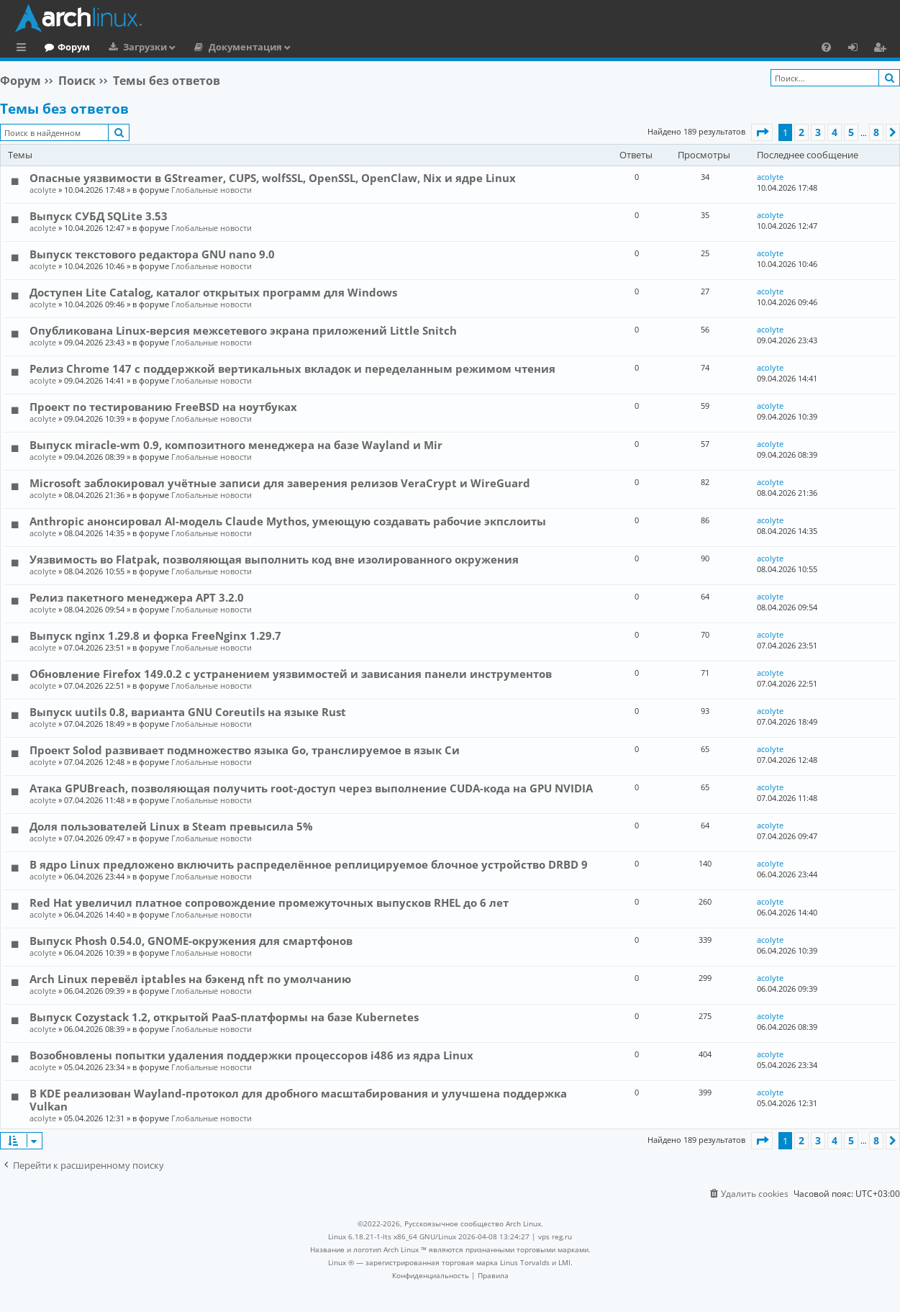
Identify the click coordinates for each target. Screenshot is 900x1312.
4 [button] (834, 132)
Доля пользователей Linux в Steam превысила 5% (171, 826)
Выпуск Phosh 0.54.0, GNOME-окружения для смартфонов (191, 940)
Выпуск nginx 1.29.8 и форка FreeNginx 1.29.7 (155, 635)
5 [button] (851, 132)
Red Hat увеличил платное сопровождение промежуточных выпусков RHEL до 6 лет (269, 902)
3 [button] (818, 132)
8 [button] (876, 132)
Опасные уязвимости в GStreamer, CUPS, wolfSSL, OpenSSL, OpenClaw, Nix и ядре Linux (272, 178)
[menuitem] (826, 47)
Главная (65, 46)
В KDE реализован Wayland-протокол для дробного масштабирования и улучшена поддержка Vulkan (298, 1099)
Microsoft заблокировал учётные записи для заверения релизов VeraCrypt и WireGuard (279, 483)
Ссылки (24, 49)
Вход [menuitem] (858, 49)
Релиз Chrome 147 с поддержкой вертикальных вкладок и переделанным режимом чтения (292, 368)
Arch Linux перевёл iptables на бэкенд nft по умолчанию (190, 979)
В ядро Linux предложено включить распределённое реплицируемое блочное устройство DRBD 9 (308, 864)
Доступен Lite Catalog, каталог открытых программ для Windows (213, 292)
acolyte (42, 189)
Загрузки (204, 46)
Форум (133, 46)
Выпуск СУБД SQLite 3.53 (98, 216)
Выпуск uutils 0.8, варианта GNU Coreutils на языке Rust (187, 712)
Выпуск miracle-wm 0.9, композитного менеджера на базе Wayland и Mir (235, 445)
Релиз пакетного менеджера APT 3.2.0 (136, 597)
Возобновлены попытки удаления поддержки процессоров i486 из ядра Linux (251, 1055)
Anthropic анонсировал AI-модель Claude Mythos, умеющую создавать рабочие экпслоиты (287, 521)
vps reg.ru (555, 1236)
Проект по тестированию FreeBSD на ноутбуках (163, 406)
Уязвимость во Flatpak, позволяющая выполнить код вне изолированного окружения (274, 559)
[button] (762, 132)
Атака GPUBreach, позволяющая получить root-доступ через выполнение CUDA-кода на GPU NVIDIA (311, 788)
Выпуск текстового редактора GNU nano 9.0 (152, 254)
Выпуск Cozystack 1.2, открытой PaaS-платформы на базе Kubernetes (224, 1017)
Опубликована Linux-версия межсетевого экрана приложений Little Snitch (243, 330)
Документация (304, 46)
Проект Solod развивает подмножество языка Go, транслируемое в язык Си (244, 750)
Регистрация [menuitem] (883, 49)
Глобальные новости (211, 189)
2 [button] (801, 132)
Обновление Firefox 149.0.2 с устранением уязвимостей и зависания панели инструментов (290, 673)
